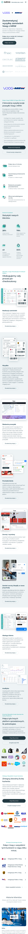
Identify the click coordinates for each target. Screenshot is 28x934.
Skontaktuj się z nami (17, 2)
